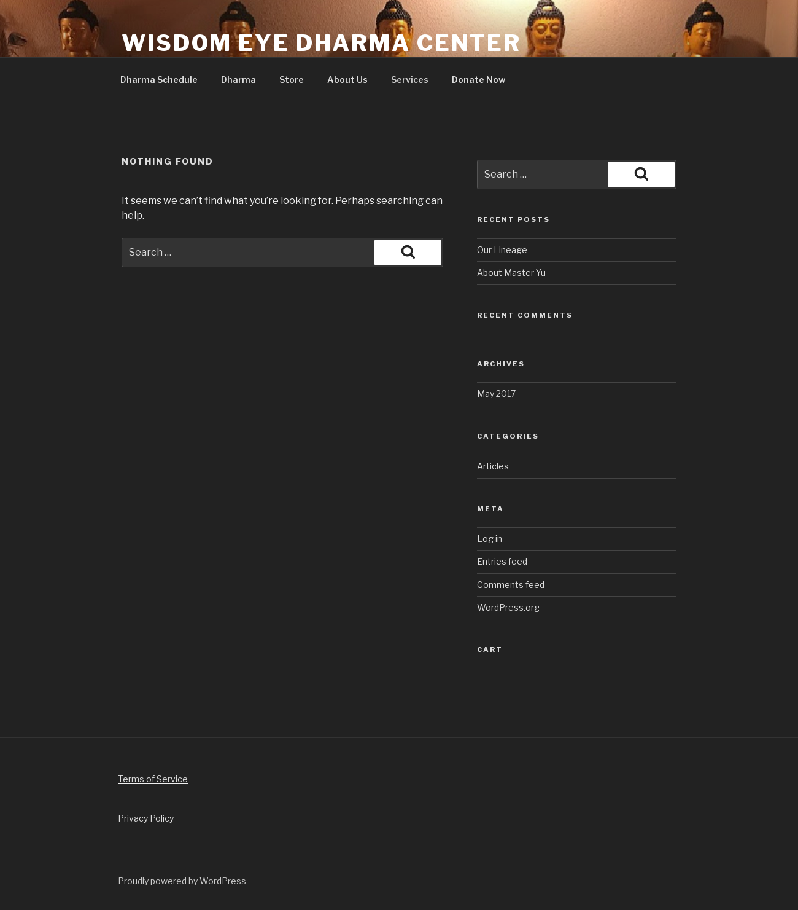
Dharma (238, 79)
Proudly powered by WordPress (182, 881)
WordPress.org (508, 607)
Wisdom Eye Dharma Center (321, 43)
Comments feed (510, 584)
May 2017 (496, 393)
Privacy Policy (146, 818)
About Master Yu (511, 272)
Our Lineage (502, 250)
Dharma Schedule (159, 79)
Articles (493, 466)
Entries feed (502, 561)
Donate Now (478, 79)
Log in (489, 538)
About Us (347, 79)
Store (291, 79)
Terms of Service (153, 779)
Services (409, 79)
